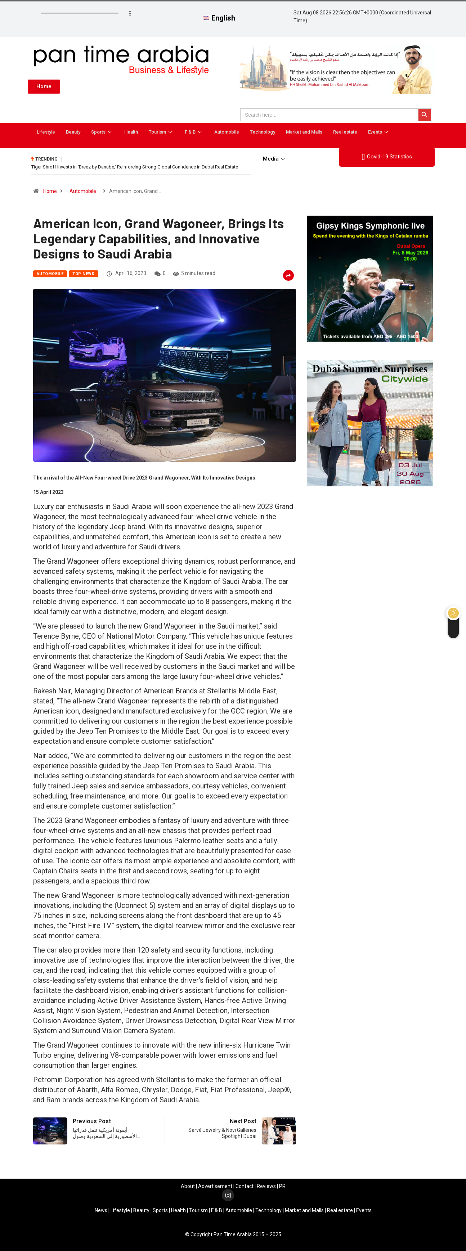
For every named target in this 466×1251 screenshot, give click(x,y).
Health (131, 132)
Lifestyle (46, 132)
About (188, 1186)
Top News (83, 273)
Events (379, 132)
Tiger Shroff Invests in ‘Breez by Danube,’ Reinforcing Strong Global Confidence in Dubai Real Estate (134, 167)
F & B (194, 132)
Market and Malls (304, 132)
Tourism (161, 132)
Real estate (345, 132)
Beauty (73, 132)
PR (282, 1186)
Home (50, 191)
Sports (102, 132)
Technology (262, 132)
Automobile (226, 132)
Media (275, 159)
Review (265, 1186)
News (101, 1210)
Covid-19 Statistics (387, 157)
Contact (245, 1186)
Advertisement (215, 1186)
